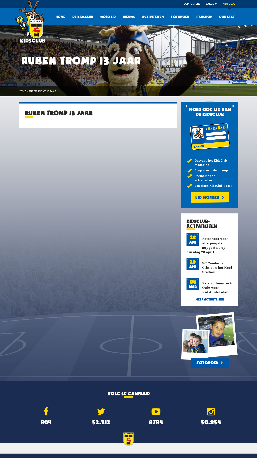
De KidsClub (82, 17)
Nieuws (129, 17)
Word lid (108, 17)
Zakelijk (211, 4)
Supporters (192, 4)
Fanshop (204, 17)
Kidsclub (229, 5)
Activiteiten (153, 17)
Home (60, 17)
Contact (227, 17)
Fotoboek (180, 17)
